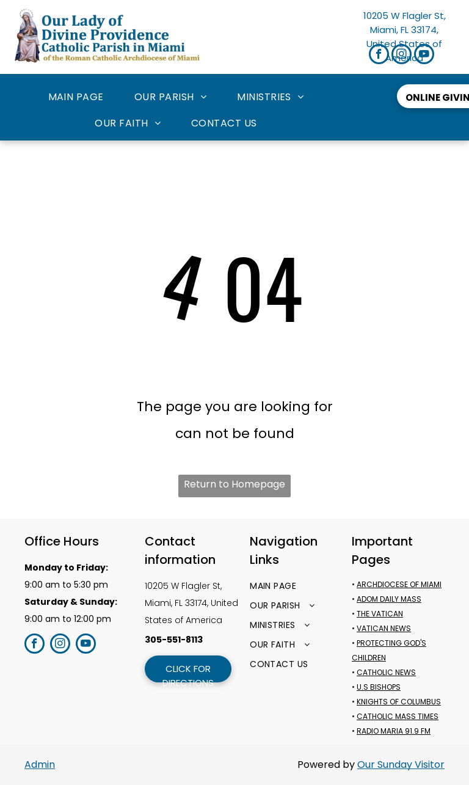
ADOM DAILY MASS (389, 599)
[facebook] (379, 55)
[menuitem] (76, 97)
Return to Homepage (234, 484)
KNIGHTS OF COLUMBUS (399, 701)
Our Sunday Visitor (401, 765)
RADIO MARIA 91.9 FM (394, 731)
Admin (39, 765)
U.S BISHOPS (379, 687)
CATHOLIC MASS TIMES (397, 716)
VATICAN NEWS (384, 628)
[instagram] (401, 55)
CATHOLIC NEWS (386, 672)
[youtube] (424, 55)
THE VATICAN (380, 613)
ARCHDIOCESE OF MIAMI (399, 584)
